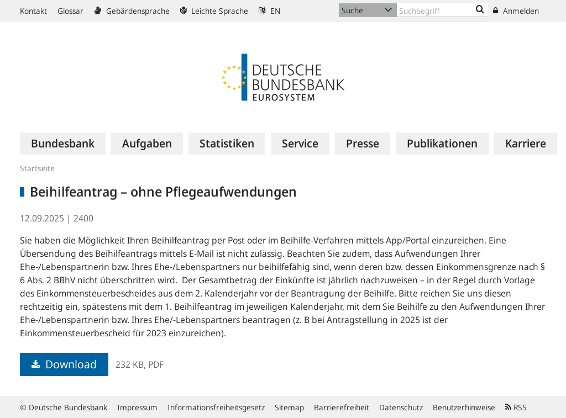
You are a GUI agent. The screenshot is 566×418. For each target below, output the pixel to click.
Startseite (37, 168)
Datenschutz (401, 407)
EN (269, 11)
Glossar (70, 11)
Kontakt (33, 11)
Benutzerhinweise (464, 407)
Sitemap (289, 407)
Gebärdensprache (132, 11)
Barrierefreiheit (341, 407)
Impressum (137, 407)
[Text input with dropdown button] (442, 10)
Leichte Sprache (214, 11)
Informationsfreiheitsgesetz (216, 407)
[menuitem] (63, 144)
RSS (516, 407)
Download (64, 364)
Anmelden (516, 11)
